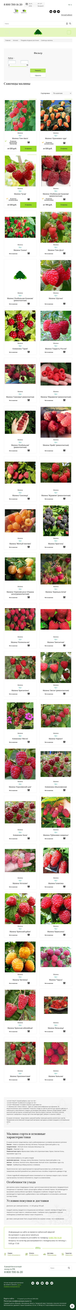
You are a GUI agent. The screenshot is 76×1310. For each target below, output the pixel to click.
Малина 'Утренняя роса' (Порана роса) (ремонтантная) (20, 591)
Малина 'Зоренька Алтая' (55, 590)
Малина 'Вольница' (56, 1026)
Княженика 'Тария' (20, 347)
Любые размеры (51, 1255)
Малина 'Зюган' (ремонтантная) (56, 689)
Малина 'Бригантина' (20, 689)
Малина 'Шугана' (56, 297)
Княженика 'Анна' (20, 833)
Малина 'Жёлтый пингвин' (20, 542)
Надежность (68, 1255)
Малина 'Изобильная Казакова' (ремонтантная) (56, 193)
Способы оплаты (33, 1255)
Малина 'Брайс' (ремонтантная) (56, 443)
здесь (19, 1284)
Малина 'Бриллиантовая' (20, 1075)
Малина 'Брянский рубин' (20, 930)
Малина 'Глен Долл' (56, 248)
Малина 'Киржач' (56, 737)
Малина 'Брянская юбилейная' (20, 1026)
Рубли (10, 58)
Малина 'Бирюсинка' (55, 930)
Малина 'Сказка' (20, 248)
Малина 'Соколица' (20, 494)
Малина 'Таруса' (55, 978)
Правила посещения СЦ (12, 1286)
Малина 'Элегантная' (55, 641)
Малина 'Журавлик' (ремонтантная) (55, 494)
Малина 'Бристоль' (56, 542)
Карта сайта (9, 1299)
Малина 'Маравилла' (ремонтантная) (56, 395)
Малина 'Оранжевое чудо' (56, 137)
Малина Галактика (55, 882)
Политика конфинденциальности (17, 1301)
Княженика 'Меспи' (20, 737)
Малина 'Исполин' (20, 882)
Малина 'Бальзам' (56, 1075)
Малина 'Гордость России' (56, 347)
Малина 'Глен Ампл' (20, 137)
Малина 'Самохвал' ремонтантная (20, 395)
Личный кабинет (66, 15)
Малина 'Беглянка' (20, 978)
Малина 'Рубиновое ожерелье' (56, 833)
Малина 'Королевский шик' (20, 785)
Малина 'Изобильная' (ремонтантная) (20, 444)
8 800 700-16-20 (13, 5)
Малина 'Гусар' (20, 192)
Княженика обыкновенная (56, 785)
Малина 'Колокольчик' (20, 641)
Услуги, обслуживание (14, 1255)
